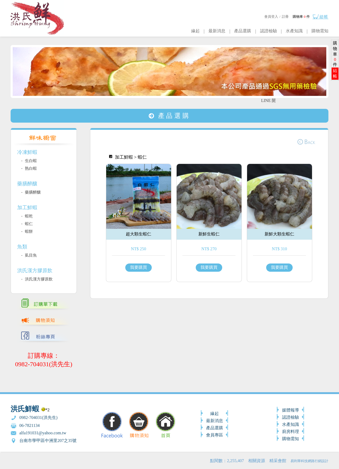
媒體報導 (290, 410)
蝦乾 (28, 216)
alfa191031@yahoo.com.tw (42, 433)
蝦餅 (28, 231)
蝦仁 (28, 224)
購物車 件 (301, 17)
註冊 (285, 17)
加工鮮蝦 (124, 157)
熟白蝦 (30, 168)
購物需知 (319, 31)
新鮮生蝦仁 (209, 234)
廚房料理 (290, 431)
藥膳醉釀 (32, 192)
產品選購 (242, 31)
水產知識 (294, 31)
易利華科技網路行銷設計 (309, 461)
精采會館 (277, 460)
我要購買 (138, 267)
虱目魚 (30, 255)
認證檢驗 (268, 31)
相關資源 (256, 460)
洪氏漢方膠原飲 (38, 279)
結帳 (335, 73)
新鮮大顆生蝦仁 (279, 234)
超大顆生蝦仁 (138, 234)
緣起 (195, 31)
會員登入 (271, 17)
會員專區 (214, 435)
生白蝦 (30, 161)
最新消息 (216, 31)
